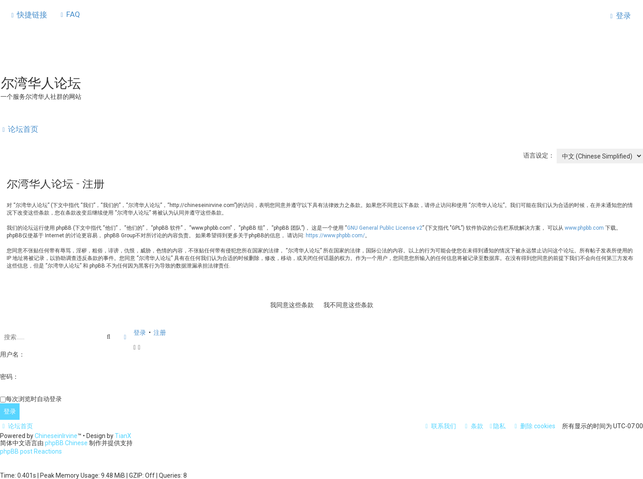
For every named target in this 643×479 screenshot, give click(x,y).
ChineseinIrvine (56, 435)
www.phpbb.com (584, 227)
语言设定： (538, 154)
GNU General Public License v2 (384, 227)
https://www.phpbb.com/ (335, 234)
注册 (160, 331)
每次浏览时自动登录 (34, 398)
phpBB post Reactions (31, 451)
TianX (123, 435)
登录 (139, 331)
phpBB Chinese (66, 443)
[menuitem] (69, 14)
